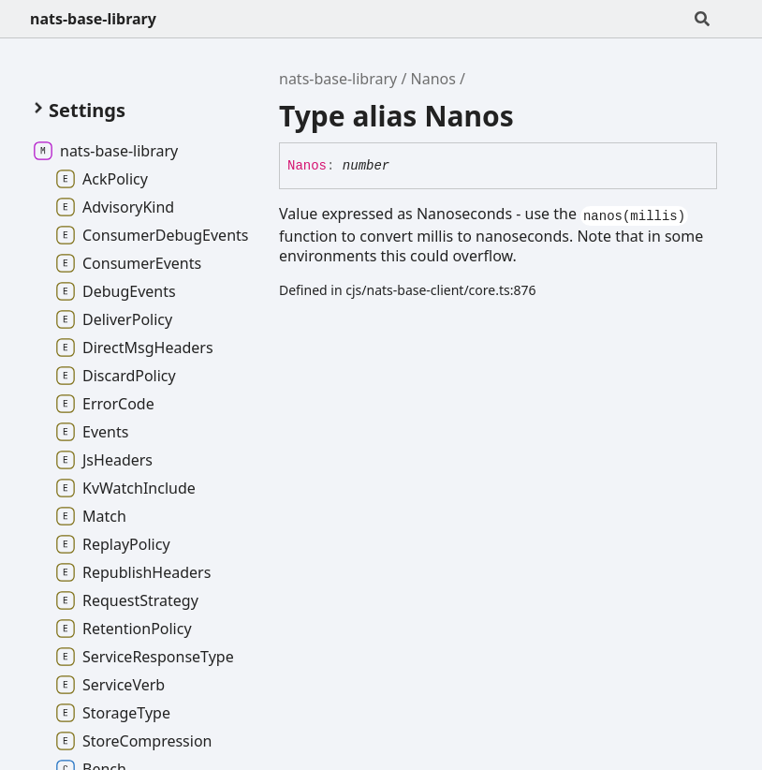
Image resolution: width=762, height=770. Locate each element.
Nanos (433, 78)
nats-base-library (93, 18)
